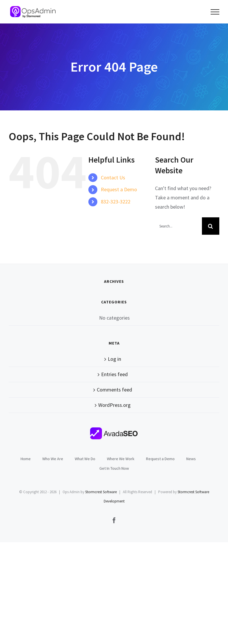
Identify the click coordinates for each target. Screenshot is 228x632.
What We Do (85, 458)
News (191, 458)
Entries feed (114, 374)
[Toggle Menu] (215, 11)
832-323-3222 (115, 201)
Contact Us (113, 177)
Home (26, 458)
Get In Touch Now (114, 468)
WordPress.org (114, 405)
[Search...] (178, 226)
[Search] (210, 226)
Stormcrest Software (101, 491)
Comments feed (114, 389)
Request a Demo (119, 189)
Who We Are (52, 458)
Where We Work (120, 458)
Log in (114, 359)
